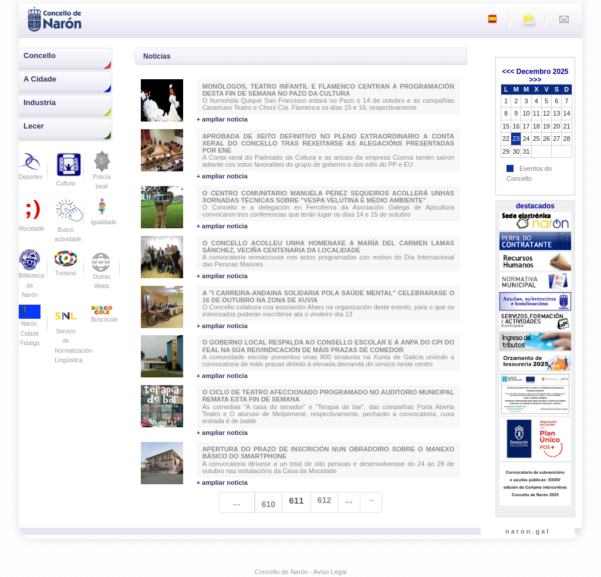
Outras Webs (102, 273)
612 (324, 500)
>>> (535, 80)
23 (515, 138)
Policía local (102, 174)
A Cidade (39, 79)
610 (268, 504)
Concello (39, 55)
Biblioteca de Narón (31, 277)
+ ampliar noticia (222, 119)
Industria (39, 102)
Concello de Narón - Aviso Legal (301, 571)
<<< (508, 72)
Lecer (33, 126)
